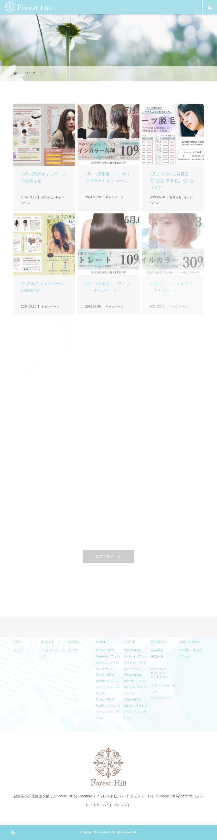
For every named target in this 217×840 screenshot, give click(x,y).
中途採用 (157, 656)
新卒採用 (157, 650)
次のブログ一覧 (108, 556)
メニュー (184, 656)
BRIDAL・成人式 (190, 650)
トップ (18, 650)
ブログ (73, 650)
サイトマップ (160, 698)
